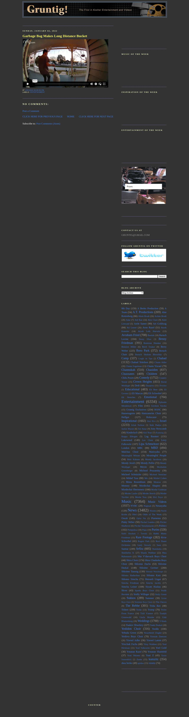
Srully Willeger (141, 594)
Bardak (151, 335)
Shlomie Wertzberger (154, 572)
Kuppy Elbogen (129, 436)
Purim (155, 529)
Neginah (147, 506)
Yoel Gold (161, 647)
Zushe (139, 659)
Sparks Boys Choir (144, 590)
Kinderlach (132, 432)
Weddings (144, 620)
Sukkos (131, 598)
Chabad (161, 358)
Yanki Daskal (156, 625)
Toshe (139, 609)
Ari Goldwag (160, 323)
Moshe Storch (149, 493)
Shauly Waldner (148, 552)
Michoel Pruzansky (149, 470)
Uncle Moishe (147, 617)
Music (127, 501)
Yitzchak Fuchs (129, 644)
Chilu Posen (128, 377)
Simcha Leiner (129, 586)
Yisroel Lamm (153, 640)
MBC (140, 448)
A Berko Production (147, 308)
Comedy (144, 377)
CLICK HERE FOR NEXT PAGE (96, 116)
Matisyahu (154, 451)
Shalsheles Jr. (128, 552)
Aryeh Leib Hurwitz (149, 331)
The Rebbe (133, 605)
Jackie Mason (128, 428)
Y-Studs (163, 621)
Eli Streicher (128, 397)
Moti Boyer (158, 497)
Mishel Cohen (160, 478)
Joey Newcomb (158, 428)
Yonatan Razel (134, 651)
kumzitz (153, 659)
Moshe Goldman (158, 489)
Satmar (125, 548)
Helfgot (125, 417)
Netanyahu (161, 505)
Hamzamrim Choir (151, 413)
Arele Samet (140, 323)
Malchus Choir (130, 451)
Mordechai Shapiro (149, 485)
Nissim (153, 510)
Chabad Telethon (139, 362)
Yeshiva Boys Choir (132, 636)
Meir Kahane (133, 459)
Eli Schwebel (155, 393)
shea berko (127, 663)
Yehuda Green (129, 632)
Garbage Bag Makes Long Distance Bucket (55, 36)
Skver (124, 590)
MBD (154, 447)
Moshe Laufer (131, 493)
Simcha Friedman (130, 583)
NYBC (134, 505)
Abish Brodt (143, 316)
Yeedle (155, 628)
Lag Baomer (152, 436)
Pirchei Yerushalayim (144, 526)
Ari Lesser (132, 327)
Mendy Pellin (147, 463)
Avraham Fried (131, 335)
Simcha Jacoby (153, 583)
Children (152, 373)
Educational (132, 389)
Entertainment (37, 92)
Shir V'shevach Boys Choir (152, 556)
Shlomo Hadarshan (131, 575)
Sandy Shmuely (144, 545)
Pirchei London (148, 522)
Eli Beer (153, 389)
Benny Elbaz (145, 339)
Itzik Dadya (155, 425)
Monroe (157, 482)
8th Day (126, 308)
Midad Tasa (132, 478)
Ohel (134, 514)
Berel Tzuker (148, 346)
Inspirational (129, 420)
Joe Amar (142, 428)
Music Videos (157, 501)
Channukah (128, 369)
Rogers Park (144, 541)
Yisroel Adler (133, 640)
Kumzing (160, 433)
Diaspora (150, 385)
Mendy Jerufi (128, 463)
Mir (146, 478)
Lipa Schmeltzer (149, 443)
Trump (151, 609)
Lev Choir (147, 440)
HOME (70, 116)
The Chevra (161, 602)
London (125, 448)
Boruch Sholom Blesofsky (148, 354)
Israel (163, 420)
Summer (149, 598)
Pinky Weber (128, 522)
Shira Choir (132, 560)
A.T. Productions (143, 312)
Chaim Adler (160, 362)
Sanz (159, 545)
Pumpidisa (132, 530)
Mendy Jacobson (153, 459)
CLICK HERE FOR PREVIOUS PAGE (43, 116)
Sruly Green (160, 594)
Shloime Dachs (143, 564)
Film (140, 405)
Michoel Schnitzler (131, 474)
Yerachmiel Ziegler (153, 632)
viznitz (152, 663)
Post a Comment (31, 111)
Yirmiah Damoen (158, 636)
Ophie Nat (141, 518)
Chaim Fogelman (134, 366)
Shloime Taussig (130, 571)
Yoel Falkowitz (143, 648)
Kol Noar (147, 432)
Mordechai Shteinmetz (133, 489)
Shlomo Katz (153, 575)
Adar (128, 320)
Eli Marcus (137, 393)
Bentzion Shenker (152, 343)
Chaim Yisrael (154, 366)
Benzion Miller (129, 346)
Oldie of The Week (152, 514)
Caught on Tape (145, 358)
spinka (141, 663)
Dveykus (162, 386)
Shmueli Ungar (153, 579)
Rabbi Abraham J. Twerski (134, 533)
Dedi (137, 385)
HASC (157, 409)
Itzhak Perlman (137, 425)
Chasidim (152, 369)
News (132, 510)
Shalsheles (157, 549)
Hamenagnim (128, 413)
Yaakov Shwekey (134, 625)
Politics (162, 525)
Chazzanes (128, 373)
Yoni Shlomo (133, 655)
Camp (125, 358)
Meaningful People (156, 455)
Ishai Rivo (151, 421)
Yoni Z (150, 655)
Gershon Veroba (158, 406)
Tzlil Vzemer (146, 613)
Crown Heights (142, 381)
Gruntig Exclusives (136, 409)
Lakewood (127, 440)
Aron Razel (148, 327)
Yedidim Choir (131, 628)
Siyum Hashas (153, 586)
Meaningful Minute (131, 455)
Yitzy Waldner (150, 644)
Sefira (139, 548)
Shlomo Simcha (130, 579)
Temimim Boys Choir (143, 602)
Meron (143, 466)
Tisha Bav (155, 605)
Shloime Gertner (148, 567)
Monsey (126, 485)
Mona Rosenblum (135, 482)
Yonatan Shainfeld (157, 651)
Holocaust (151, 417)
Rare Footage (144, 537)
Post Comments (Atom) (48, 123)
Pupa (144, 530)
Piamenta (156, 518)
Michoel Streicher (157, 474)
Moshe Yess (141, 497)
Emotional (150, 397)
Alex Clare (153, 320)
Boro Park (142, 350)
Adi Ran (138, 320)
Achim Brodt (160, 316)
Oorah (125, 518)
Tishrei (125, 609)
